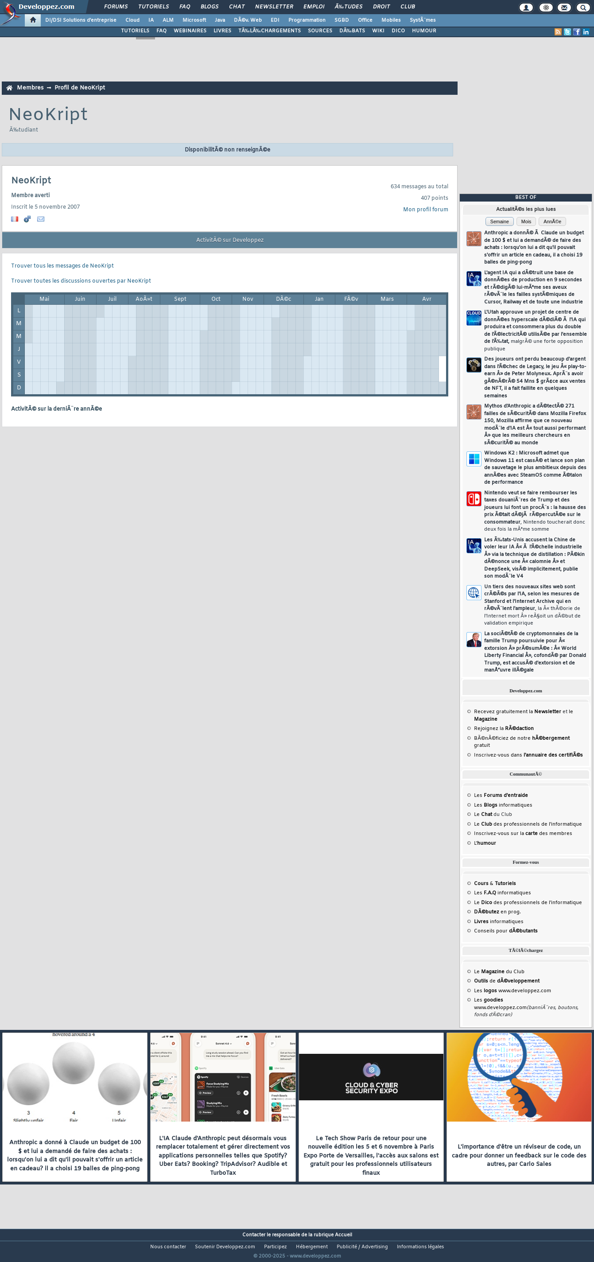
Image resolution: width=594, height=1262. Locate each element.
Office (365, 20)
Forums (115, 7)
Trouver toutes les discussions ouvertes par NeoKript (81, 281)
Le (483, 815)
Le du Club (499, 972)
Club (407, 7)
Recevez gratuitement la (517, 712)
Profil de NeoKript (79, 88)
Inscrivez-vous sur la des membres (523, 834)
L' (485, 843)
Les (501, 795)
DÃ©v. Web (248, 20)
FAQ (185, 7)
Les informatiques (503, 805)
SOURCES (320, 31)
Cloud (132, 20)
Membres (30, 88)
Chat (236, 7)
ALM (168, 20)
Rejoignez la (504, 729)
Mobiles (391, 20)
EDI (275, 20)
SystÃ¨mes (423, 20)
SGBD (341, 20)
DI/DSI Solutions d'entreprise (80, 20)
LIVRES (222, 31)
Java (220, 20)
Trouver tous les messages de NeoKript (62, 266)
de (507, 981)
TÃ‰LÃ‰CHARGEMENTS (269, 31)
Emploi (314, 7)
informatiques (499, 922)
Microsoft (194, 20)
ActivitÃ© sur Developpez (230, 240)
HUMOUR (424, 31)
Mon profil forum (425, 210)
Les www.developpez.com (512, 991)
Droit (381, 7)
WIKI (378, 31)
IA (151, 20)
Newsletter (274, 7)
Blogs (209, 7)
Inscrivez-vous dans (528, 755)
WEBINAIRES (190, 31)
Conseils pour (506, 931)
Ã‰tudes (348, 7)
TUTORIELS (135, 31)
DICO (398, 31)
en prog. (497, 912)
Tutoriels (153, 7)
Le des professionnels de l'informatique (528, 824)
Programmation (307, 20)
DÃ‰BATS (352, 31)
